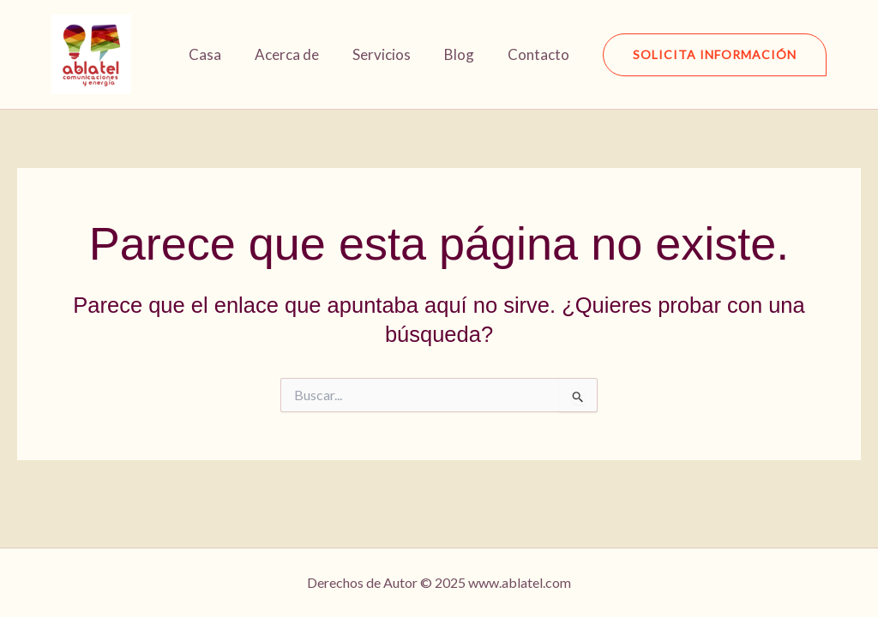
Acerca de (301, 54)
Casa (223, 54)
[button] (715, 54)
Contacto (540, 54)
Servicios (392, 54)
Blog (465, 54)
